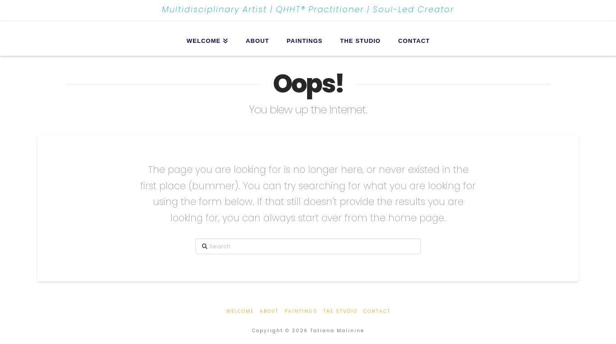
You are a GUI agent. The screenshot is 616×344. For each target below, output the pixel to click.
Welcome (240, 311)
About (269, 311)
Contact (377, 311)
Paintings (301, 311)
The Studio (340, 311)
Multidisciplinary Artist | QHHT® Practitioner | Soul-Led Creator (308, 9)
